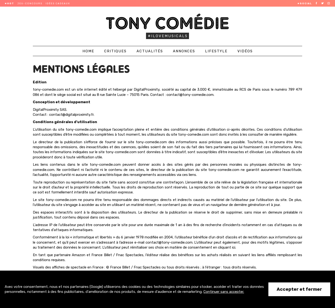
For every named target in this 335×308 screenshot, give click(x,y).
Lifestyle (216, 51)
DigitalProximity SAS (49, 109)
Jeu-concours (29, 3)
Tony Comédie (167, 23)
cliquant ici (226, 247)
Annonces (184, 51)
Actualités (150, 51)
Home (88, 51)
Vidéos (245, 51)
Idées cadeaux (58, 3)
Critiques (115, 51)
